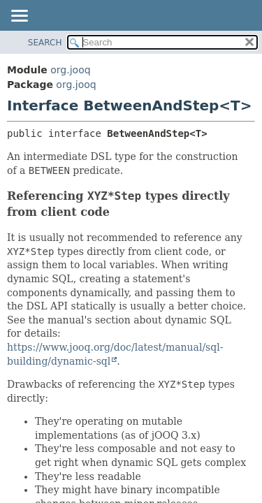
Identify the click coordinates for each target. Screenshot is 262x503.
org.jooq (70, 69)
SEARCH (45, 43)
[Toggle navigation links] (19, 17)
